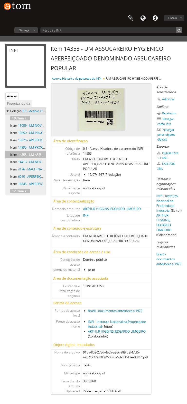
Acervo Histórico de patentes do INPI (76, 78)
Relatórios (166, 113)
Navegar (25, 30)
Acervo (12, 96)
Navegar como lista (165, 121)
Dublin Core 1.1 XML (167, 155)
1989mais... (20, 118)
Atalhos (155, 18)
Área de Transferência (131, 18)
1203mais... (20, 191)
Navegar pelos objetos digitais (166, 135)
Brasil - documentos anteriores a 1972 (115, 311)
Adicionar (168, 99)
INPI (86, 215)
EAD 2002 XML (166, 166)
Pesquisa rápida (18, 103)
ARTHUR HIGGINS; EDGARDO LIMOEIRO (112, 209)
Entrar (172, 18)
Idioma (143, 18)
